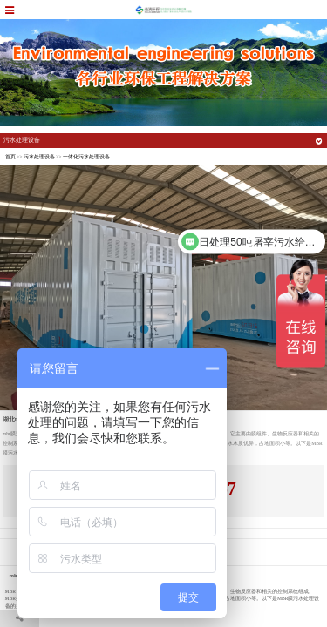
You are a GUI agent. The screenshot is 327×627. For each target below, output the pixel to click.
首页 (10, 156)
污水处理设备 (39, 156)
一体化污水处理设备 (86, 156)
